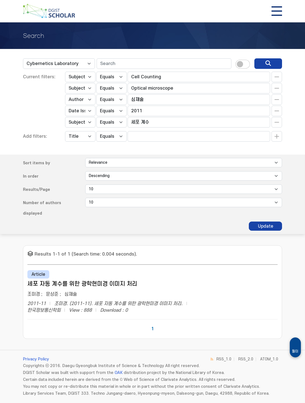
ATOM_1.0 (269, 359)
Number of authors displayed (42, 208)
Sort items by (36, 163)
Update (265, 226)
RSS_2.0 (245, 359)
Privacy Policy (36, 359)
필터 (295, 351)
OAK (119, 372)
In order (30, 176)
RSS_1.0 (223, 359)
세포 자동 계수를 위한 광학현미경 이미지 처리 (82, 284)
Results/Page (36, 189)
